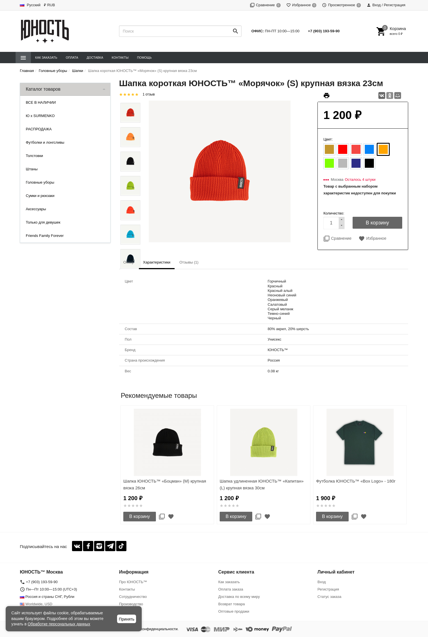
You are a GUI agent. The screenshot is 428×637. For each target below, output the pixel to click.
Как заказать (46, 57)
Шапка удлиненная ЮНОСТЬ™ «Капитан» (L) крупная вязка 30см (262, 484)
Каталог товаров (43, 89)
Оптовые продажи (233, 611)
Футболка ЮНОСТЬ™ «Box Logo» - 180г (356, 481)
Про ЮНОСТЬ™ (133, 582)
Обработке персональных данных (59, 624)
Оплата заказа (230, 589)
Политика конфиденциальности (150, 629)
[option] (167, 464)
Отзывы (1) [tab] (188, 262)
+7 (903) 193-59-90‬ (324, 31)
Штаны (31, 169)
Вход (321, 582)
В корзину (139, 516)
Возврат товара (231, 604)
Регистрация (328, 589)
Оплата (72, 57)
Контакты (120, 57)
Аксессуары (36, 209)
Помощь (144, 57)
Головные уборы (40, 182)
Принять (126, 619)
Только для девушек (43, 222)
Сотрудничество (133, 596)
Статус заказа (329, 596)
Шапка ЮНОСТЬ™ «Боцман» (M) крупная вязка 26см (164, 484)
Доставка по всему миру (239, 596)
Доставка (95, 57)
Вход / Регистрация (385, 5)
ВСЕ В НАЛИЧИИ (41, 102)
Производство (131, 604)
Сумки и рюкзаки (40, 196)
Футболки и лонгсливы (45, 142)
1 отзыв (148, 94)
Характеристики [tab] (156, 262)
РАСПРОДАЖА (39, 129)
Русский (30, 5)
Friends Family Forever (45, 235)
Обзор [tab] (128, 262)
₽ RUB (49, 5)
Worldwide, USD (36, 604)
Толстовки (34, 156)
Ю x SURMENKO (40, 116)
